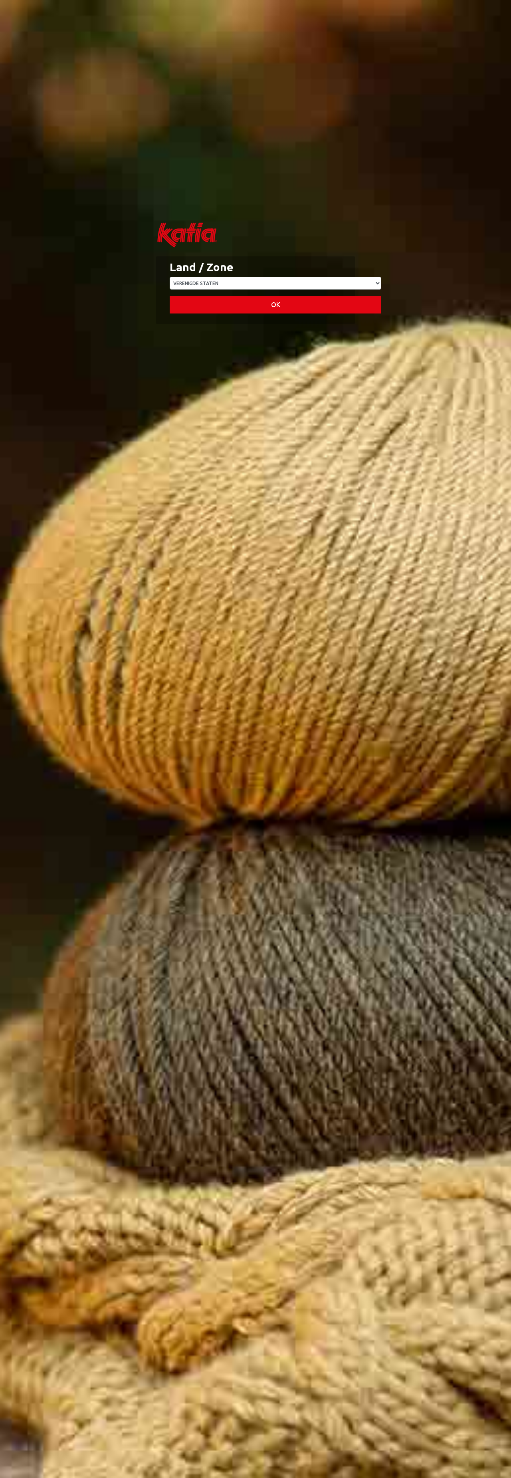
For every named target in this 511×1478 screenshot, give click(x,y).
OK (275, 304)
